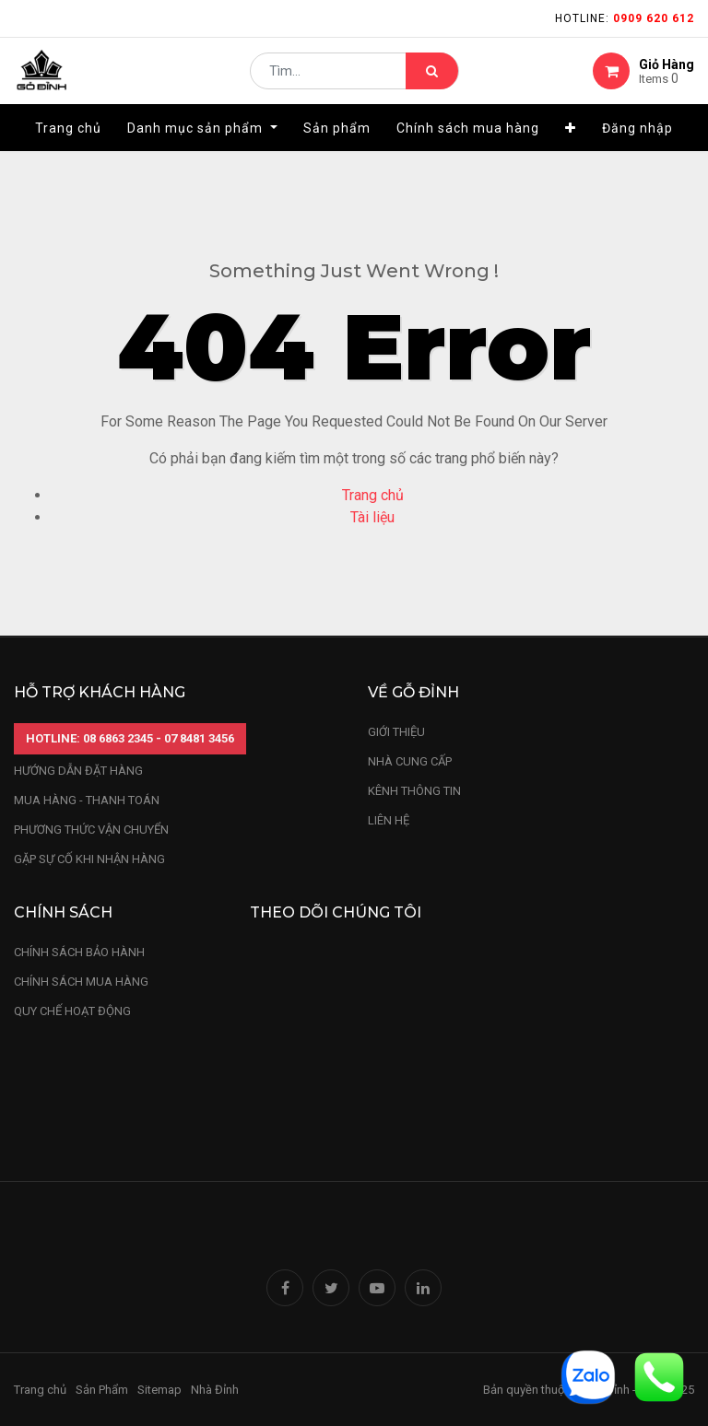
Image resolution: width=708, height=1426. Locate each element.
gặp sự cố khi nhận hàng (89, 859)
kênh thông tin (414, 791)
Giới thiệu (398, 732)
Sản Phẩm (102, 1390)
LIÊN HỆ (388, 820)
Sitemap (159, 1390)
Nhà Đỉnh (216, 1390)
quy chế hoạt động (72, 1011)
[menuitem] (68, 145)
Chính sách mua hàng (81, 981)
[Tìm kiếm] (432, 79)
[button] (570, 145)
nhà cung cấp (410, 761)
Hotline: (624, 18)
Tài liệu (372, 517)
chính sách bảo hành (79, 952)
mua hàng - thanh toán (86, 800)
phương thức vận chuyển (91, 829)
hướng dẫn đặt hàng (78, 770)
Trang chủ (373, 495)
